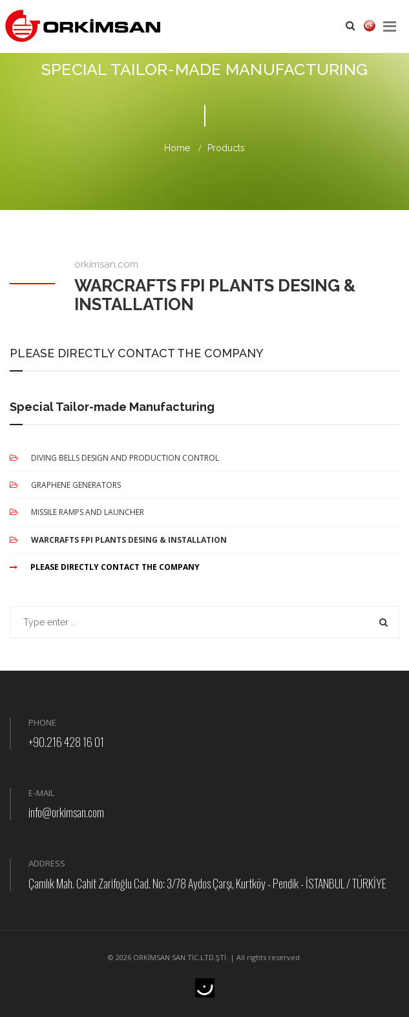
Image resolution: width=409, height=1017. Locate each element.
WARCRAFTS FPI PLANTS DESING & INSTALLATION (118, 539)
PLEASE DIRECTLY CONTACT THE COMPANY (105, 566)
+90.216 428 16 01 (66, 741)
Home (177, 148)
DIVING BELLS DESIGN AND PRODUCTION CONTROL (114, 457)
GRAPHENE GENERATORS (65, 484)
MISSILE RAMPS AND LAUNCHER (77, 512)
